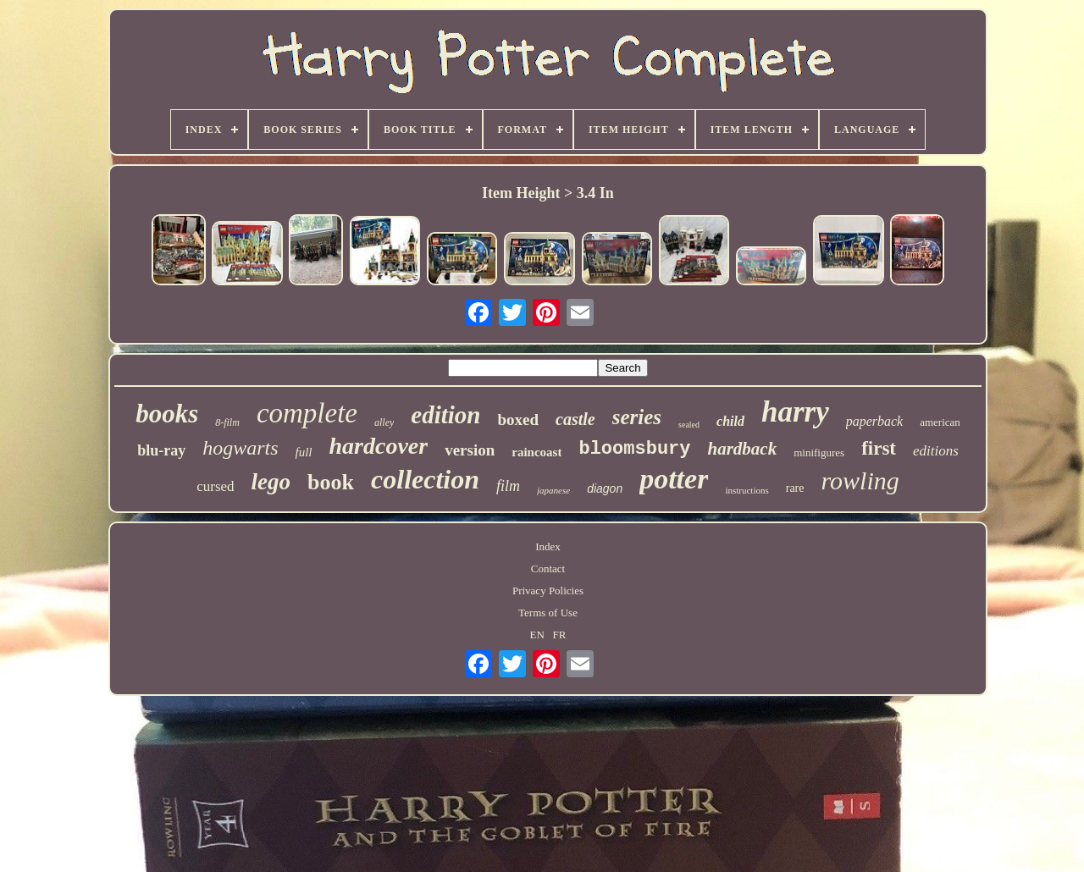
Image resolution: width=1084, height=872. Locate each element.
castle (575, 419)
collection (425, 479)
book (330, 482)
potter (673, 478)
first (878, 448)
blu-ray (161, 450)
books (167, 413)
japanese (553, 490)
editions (936, 451)
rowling (860, 480)
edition (445, 414)
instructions (746, 490)
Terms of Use (548, 612)
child (730, 421)
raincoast (536, 452)
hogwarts (240, 448)
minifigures (819, 452)
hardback (742, 449)
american (940, 422)
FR (560, 634)
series (636, 417)
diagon (604, 488)
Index (548, 546)
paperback (875, 421)
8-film (227, 422)
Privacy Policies (547, 590)
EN (537, 634)
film (508, 485)
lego (271, 481)
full (304, 452)
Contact (548, 568)
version (470, 450)
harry (795, 411)
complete (307, 413)
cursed (215, 486)
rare (795, 488)
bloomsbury (634, 449)
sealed (689, 424)
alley (384, 422)
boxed (518, 419)
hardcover (379, 446)
